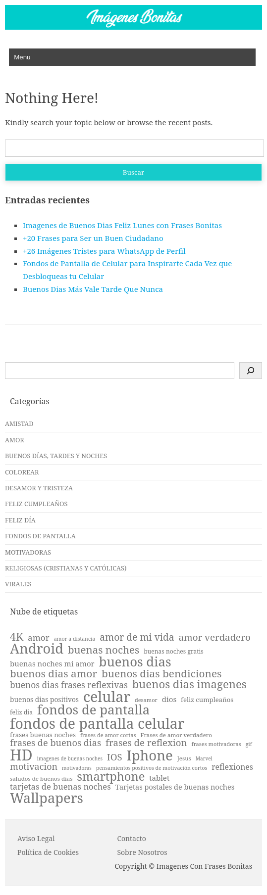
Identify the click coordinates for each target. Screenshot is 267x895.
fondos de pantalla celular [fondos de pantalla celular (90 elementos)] (97, 723)
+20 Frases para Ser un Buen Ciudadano (93, 238)
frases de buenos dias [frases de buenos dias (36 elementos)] (55, 742)
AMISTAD (19, 423)
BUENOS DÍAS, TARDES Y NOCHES (56, 455)
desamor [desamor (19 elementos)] (146, 700)
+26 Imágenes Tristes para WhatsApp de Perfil (104, 251)
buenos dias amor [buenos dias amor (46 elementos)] (53, 673)
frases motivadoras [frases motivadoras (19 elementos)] (216, 744)
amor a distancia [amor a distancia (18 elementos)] (75, 639)
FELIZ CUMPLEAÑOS (36, 503)
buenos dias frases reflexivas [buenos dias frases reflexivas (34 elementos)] (69, 685)
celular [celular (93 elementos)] (106, 697)
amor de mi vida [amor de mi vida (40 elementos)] (137, 637)
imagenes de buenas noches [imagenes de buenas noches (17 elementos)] (70, 758)
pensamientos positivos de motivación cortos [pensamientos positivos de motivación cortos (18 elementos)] (152, 768)
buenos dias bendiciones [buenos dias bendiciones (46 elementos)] (161, 673)
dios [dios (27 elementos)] (169, 699)
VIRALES (18, 583)
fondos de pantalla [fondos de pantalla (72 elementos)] (93, 710)
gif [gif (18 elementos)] (249, 744)
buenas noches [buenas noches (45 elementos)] (103, 650)
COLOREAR (22, 472)
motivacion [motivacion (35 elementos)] (33, 766)
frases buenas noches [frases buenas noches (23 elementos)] (43, 735)
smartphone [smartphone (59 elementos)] (111, 777)
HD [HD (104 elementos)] (21, 755)
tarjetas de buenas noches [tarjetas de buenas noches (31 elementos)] (60, 787)
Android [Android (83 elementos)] (36, 648)
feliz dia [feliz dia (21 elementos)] (21, 712)
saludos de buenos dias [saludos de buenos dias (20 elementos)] (41, 779)
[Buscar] (250, 370)
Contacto (131, 838)
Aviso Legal (36, 838)
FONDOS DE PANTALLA (40, 535)
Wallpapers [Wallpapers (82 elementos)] (46, 797)
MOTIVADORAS (28, 552)
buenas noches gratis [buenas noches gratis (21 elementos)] (174, 652)
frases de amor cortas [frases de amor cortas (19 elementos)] (108, 735)
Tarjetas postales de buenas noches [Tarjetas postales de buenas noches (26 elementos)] (175, 787)
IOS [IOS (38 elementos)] (114, 757)
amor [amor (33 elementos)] (39, 637)
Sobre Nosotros (142, 852)
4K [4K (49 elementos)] (16, 636)
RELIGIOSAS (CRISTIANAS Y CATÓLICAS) (65, 568)
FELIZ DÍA (20, 520)
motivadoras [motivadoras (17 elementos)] (77, 767)
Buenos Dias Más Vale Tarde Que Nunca (93, 289)
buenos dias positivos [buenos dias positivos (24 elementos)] (44, 699)
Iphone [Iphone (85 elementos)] (150, 755)
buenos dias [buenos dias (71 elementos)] (135, 662)
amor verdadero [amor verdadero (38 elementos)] (214, 637)
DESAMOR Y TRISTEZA (39, 487)
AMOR (14, 439)
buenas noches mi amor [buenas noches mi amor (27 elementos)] (52, 663)
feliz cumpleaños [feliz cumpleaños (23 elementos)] (207, 700)
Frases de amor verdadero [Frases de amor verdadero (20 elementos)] (176, 735)
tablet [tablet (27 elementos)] (159, 778)
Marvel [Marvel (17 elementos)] (204, 758)
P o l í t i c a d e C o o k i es (48, 852)
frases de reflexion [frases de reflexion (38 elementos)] (146, 743)
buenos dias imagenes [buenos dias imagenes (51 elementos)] (189, 683)
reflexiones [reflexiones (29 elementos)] (232, 767)
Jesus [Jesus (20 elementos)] (184, 758)
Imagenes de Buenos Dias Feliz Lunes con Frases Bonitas (122, 225)
